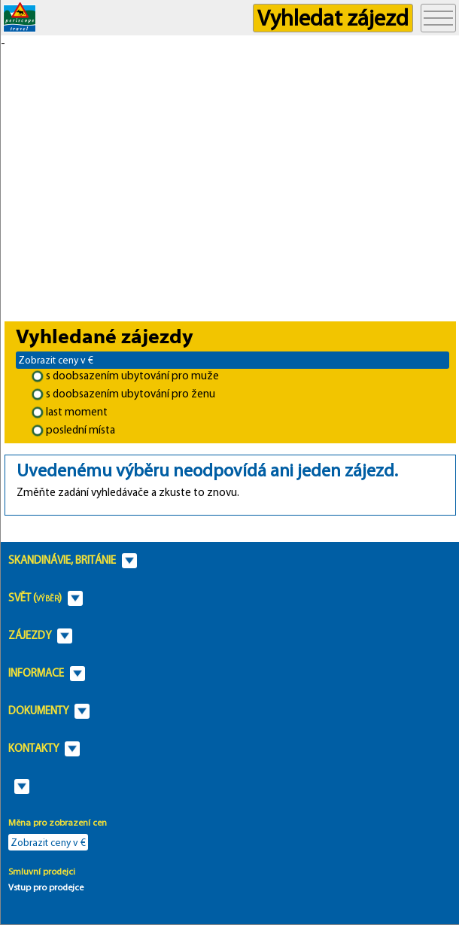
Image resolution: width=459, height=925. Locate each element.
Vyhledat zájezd (333, 18)
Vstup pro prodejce (46, 887)
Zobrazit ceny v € (55, 360)
